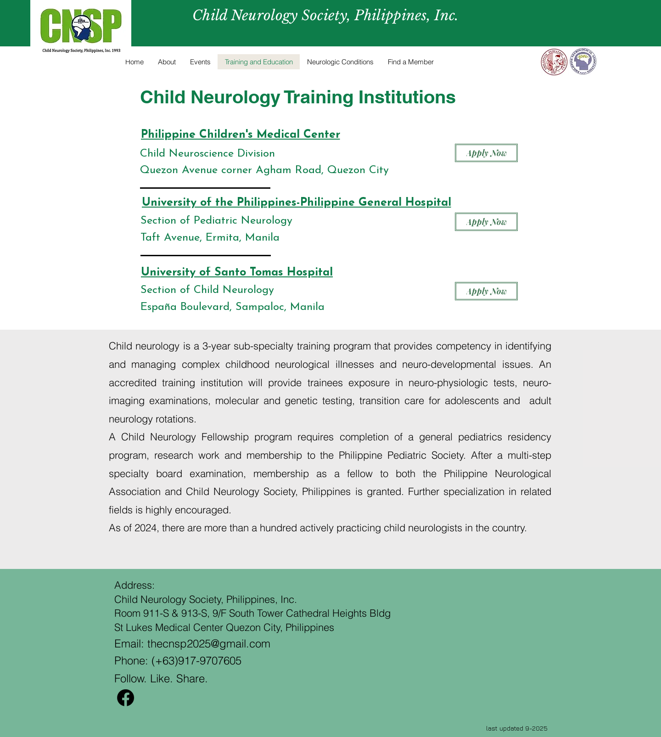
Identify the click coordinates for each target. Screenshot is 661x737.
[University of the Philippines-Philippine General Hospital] (296, 203)
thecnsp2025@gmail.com (208, 643)
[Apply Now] (486, 153)
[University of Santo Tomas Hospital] (237, 273)
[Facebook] (125, 697)
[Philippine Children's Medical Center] (240, 134)
